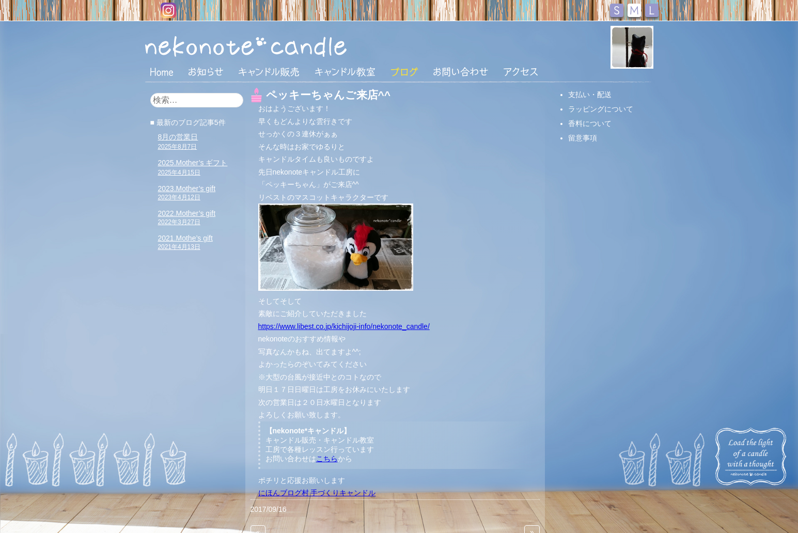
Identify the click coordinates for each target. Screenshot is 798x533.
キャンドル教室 (345, 71)
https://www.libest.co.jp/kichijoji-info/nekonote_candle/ (344, 326)
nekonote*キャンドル (277, 46)
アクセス (521, 71)
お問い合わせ (460, 71)
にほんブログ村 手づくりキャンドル (317, 493)
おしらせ (206, 71)
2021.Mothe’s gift (185, 242)
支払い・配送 (590, 94)
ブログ (404, 71)
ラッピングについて (600, 109)
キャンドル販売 (269, 71)
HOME (161, 71)
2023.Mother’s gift (187, 192)
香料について (590, 123)
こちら (327, 458)
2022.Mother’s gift (187, 217)
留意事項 (582, 138)
